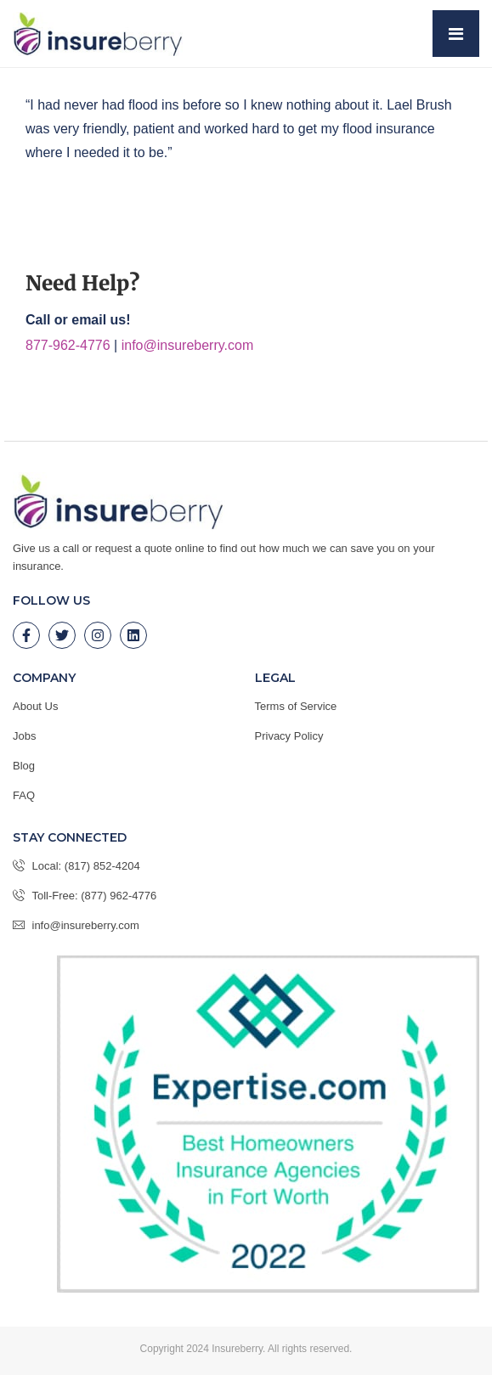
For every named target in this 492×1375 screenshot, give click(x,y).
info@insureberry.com (188, 345)
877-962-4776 (67, 345)
